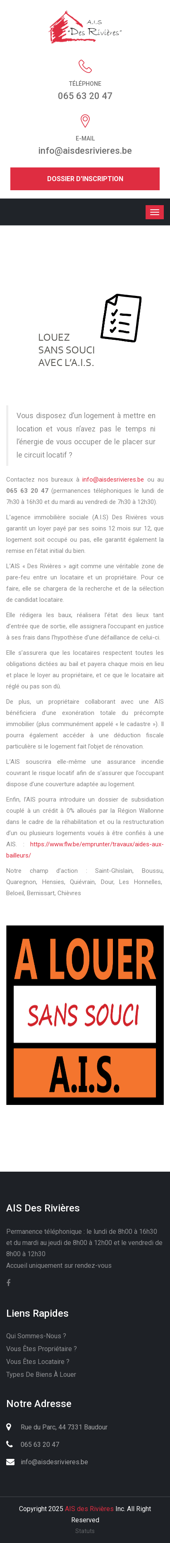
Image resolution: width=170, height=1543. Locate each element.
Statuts (85, 1531)
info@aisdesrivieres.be (113, 479)
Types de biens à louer (41, 1374)
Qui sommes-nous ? (36, 1336)
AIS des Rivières (89, 1509)
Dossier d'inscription (85, 179)
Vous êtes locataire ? (37, 1362)
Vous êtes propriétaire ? (41, 1349)
